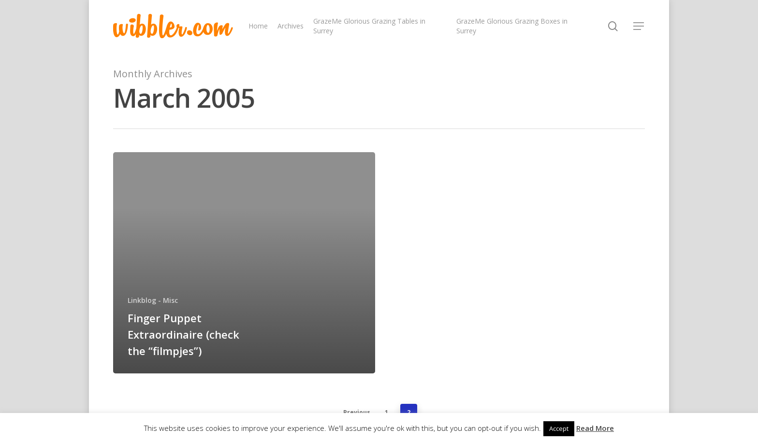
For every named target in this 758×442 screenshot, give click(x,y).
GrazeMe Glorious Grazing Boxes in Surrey (512, 25)
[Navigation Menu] (639, 26)
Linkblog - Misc (153, 300)
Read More (595, 428)
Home (258, 25)
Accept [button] (558, 428)
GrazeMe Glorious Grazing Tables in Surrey (369, 25)
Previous (356, 412)
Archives (290, 25)
